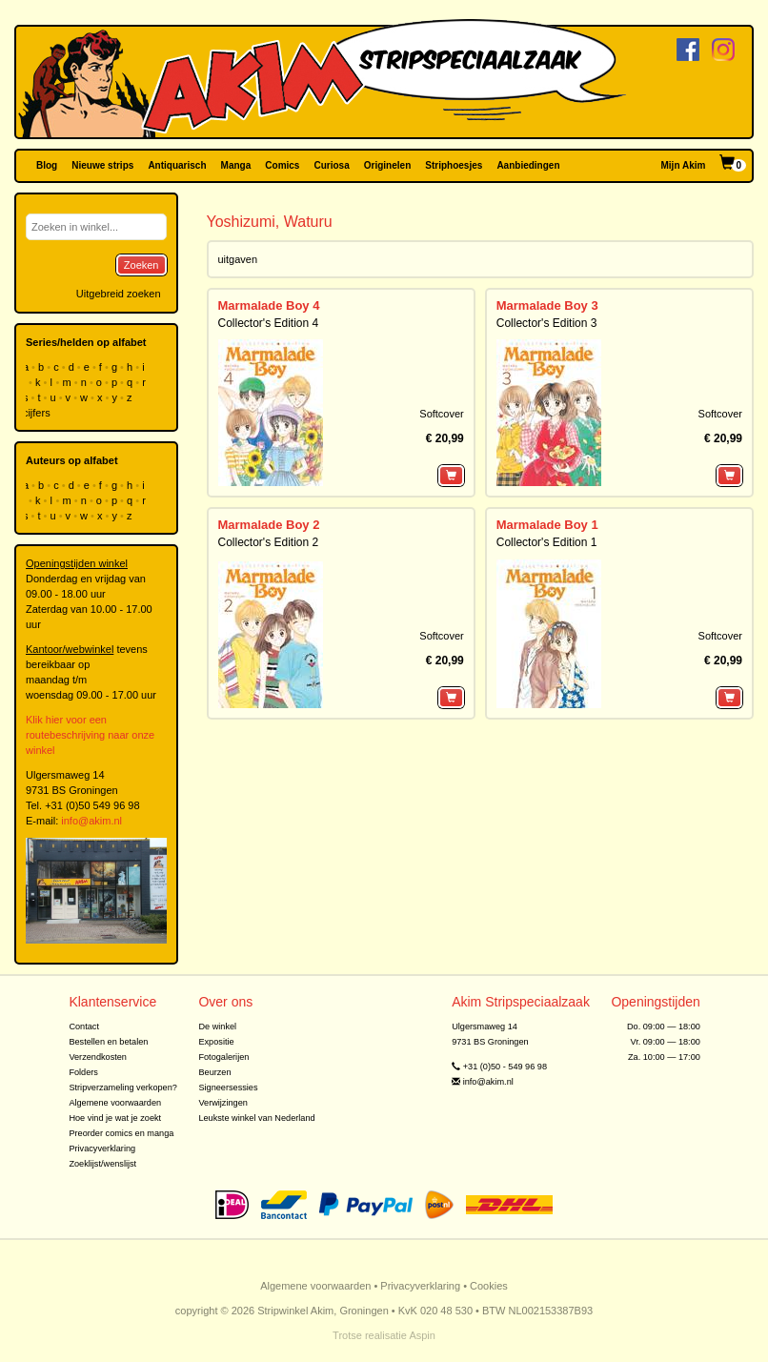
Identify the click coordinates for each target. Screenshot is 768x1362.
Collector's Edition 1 (546, 542)
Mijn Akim (683, 165)
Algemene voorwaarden (115, 1103)
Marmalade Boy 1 (547, 525)
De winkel (217, 1026)
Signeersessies (227, 1087)
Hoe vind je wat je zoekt (115, 1118)
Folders (83, 1072)
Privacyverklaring (102, 1148)
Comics (282, 165)
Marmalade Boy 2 (269, 525)
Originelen (387, 165)
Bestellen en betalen (108, 1042)
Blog (46, 165)
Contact (84, 1026)
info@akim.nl (91, 820)
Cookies (489, 1285)
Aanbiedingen (527, 165)
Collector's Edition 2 (268, 542)
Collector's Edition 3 (546, 323)
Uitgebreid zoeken (118, 293)
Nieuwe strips (102, 165)
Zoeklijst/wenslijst (102, 1164)
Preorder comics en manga (121, 1133)
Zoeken (141, 265)
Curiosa (331, 165)
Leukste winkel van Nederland (256, 1118)
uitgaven (238, 259)
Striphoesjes (453, 165)
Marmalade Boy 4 (269, 305)
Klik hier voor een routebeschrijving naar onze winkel (90, 735)
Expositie (215, 1042)
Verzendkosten (98, 1057)
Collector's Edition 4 (268, 323)
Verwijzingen (222, 1103)
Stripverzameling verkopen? (123, 1087)
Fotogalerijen (223, 1057)
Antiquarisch (177, 165)
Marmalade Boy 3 (547, 305)
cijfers (38, 412)
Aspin (422, 1335)
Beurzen (214, 1072)
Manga (236, 165)
